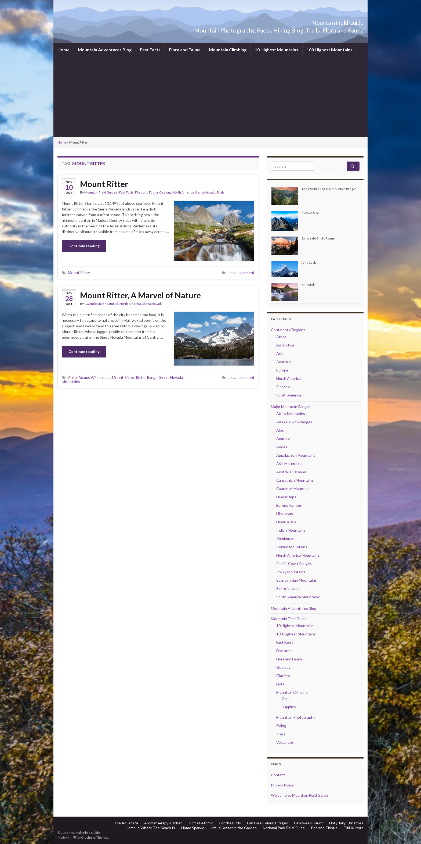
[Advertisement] (210, 96)
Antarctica (285, 345)
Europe (282, 370)
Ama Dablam (311, 262)
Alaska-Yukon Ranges (294, 422)
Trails (220, 192)
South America (288, 395)
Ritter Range (147, 377)
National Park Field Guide (284, 827)
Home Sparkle (192, 827)
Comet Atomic (201, 823)
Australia (283, 361)
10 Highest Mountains (276, 49)
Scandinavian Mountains (296, 580)
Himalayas (284, 513)
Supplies (289, 706)
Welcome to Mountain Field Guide (299, 795)
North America (183, 192)
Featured (111, 304)
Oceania (283, 386)
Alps (280, 430)
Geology (165, 192)
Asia (280, 353)
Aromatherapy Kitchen (163, 823)
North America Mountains (298, 555)
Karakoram (285, 538)
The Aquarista (126, 823)
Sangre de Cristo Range (318, 238)
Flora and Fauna (185, 49)
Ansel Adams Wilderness (89, 377)
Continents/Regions (288, 329)
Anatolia (283, 438)
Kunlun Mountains (291, 547)
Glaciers (283, 675)
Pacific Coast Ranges (294, 563)
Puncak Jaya (310, 212)
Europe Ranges (289, 505)
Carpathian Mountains (295, 480)
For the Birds (230, 823)
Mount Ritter (104, 184)
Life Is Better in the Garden (233, 827)
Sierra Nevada (205, 192)
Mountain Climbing (227, 49)
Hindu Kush (286, 522)
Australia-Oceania (291, 472)
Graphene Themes (94, 837)
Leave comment (241, 272)
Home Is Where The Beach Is (150, 827)
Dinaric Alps (286, 497)
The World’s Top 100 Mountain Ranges (329, 189)
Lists (280, 684)
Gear (286, 698)
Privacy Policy (282, 785)
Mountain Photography (295, 717)
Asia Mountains (289, 463)
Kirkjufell (308, 284)
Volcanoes (285, 742)
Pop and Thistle (324, 827)
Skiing (281, 725)
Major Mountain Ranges (291, 406)
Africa (281, 336)
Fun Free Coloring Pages (267, 823)
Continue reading (84, 246)
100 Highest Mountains (330, 49)
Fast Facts (150, 49)
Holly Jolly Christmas (346, 823)
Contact (278, 775)
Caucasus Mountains (293, 488)
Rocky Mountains (290, 572)
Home (63, 49)
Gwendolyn (92, 304)
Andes (281, 447)
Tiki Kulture (354, 827)
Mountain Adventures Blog (105, 49)
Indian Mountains (291, 530)
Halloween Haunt (308, 823)
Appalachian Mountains (295, 455)
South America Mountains (298, 597)
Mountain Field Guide (326, 21)
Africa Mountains (290, 413)
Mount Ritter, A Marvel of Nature (140, 295)
